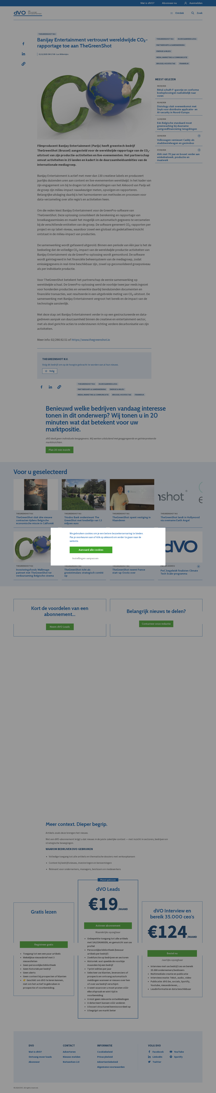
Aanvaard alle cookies (91, 549)
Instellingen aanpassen (85, 558)
